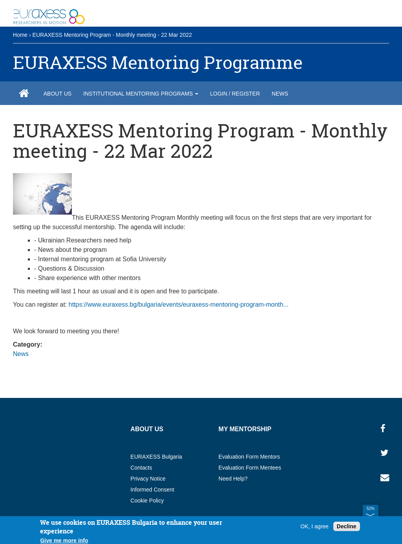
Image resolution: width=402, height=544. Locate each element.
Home (20, 35)
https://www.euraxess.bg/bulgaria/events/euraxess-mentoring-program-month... (179, 304)
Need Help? (233, 478)
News (280, 93)
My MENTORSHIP (245, 429)
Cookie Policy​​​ (147, 500)
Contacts (141, 467)
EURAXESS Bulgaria (156, 457)
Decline (346, 526)
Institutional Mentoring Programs (140, 93)
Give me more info (64, 540)
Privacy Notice (147, 478)
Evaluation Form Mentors (249, 457)
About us (57, 93)
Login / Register (235, 93)
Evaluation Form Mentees (250, 467)
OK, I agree (314, 526)
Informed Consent (152, 489)
